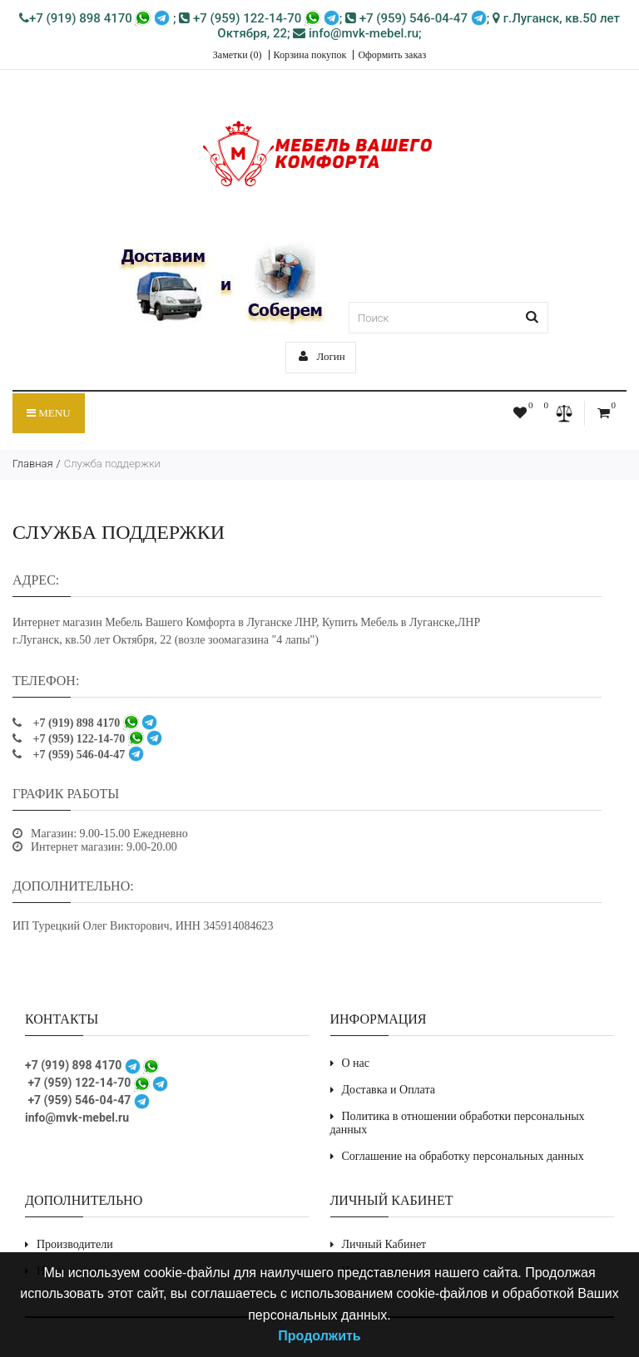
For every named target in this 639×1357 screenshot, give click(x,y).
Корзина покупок (310, 55)
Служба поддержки (112, 463)
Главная (32, 463)
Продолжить (319, 1336)
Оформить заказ (392, 55)
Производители (75, 1244)
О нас (356, 1063)
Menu (49, 413)
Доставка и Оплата (388, 1089)
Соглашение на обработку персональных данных (463, 1156)
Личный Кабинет (384, 1244)
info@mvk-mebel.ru (356, 33)
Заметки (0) (237, 55)
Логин (322, 356)
